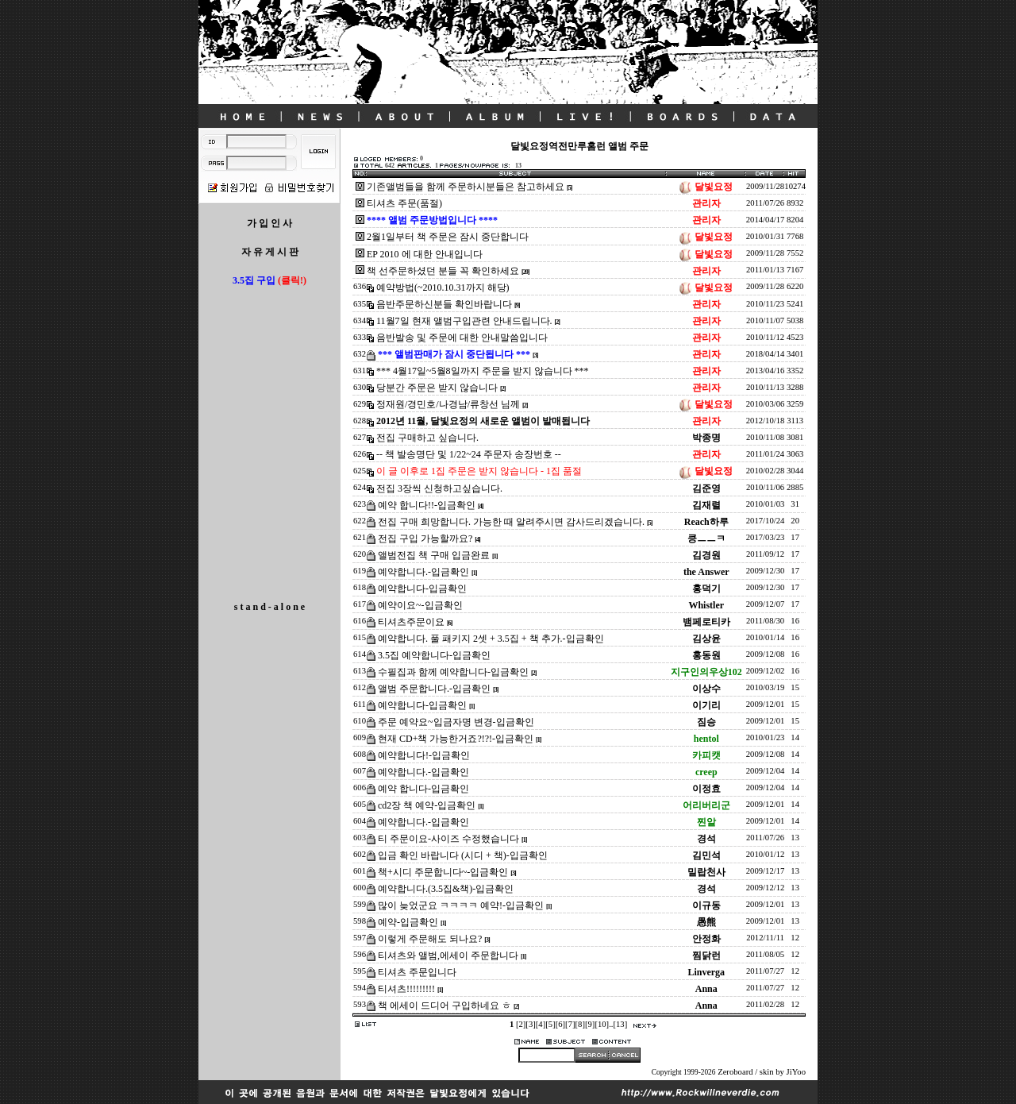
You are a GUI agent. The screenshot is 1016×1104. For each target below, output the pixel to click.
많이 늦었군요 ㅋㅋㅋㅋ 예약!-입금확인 (461, 905)
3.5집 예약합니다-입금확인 (434, 655)
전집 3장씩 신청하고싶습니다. (439, 488)
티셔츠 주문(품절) (404, 203)
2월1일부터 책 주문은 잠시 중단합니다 (448, 236)
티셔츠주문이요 (411, 621)
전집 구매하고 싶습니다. (427, 437)
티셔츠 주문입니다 (417, 972)
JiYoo (796, 1071)
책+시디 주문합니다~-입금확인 (443, 872)
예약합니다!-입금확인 (424, 755)
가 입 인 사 (269, 223)
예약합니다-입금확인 (422, 588)
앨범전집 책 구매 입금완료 (434, 555)
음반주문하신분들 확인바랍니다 (444, 304)
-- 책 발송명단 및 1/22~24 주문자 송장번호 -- (468, 454)
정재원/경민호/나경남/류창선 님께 (448, 404)
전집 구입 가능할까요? (425, 538)
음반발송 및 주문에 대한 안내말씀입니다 (462, 337)
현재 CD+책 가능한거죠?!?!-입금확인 (455, 738)
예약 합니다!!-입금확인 (426, 505)
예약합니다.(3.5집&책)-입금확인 (446, 888)
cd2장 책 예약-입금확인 (426, 805)
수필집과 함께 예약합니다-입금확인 (453, 671)
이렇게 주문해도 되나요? (430, 938)
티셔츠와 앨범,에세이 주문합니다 (448, 955)
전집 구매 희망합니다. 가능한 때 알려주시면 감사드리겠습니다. (511, 521)
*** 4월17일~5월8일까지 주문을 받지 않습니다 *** (482, 370)
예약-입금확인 (408, 922)
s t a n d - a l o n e (269, 606)
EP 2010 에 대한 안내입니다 (425, 254)
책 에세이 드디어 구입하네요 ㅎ (444, 1005)
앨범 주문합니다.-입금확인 (434, 688)
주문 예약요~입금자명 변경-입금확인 (456, 722)
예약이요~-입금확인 (420, 605)
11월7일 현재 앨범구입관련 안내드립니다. (464, 320)
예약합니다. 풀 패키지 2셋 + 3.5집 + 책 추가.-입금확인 (491, 638)
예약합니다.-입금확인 (423, 571)
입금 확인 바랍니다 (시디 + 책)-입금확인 (463, 855)
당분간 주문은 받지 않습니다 (437, 387)
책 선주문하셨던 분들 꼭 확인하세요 (443, 270)
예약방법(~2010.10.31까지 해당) (442, 287)
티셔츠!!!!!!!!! (406, 988)
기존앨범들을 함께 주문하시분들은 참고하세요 (465, 186)
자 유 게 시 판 (269, 251)
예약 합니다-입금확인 (423, 788)
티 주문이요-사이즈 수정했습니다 (448, 838)
